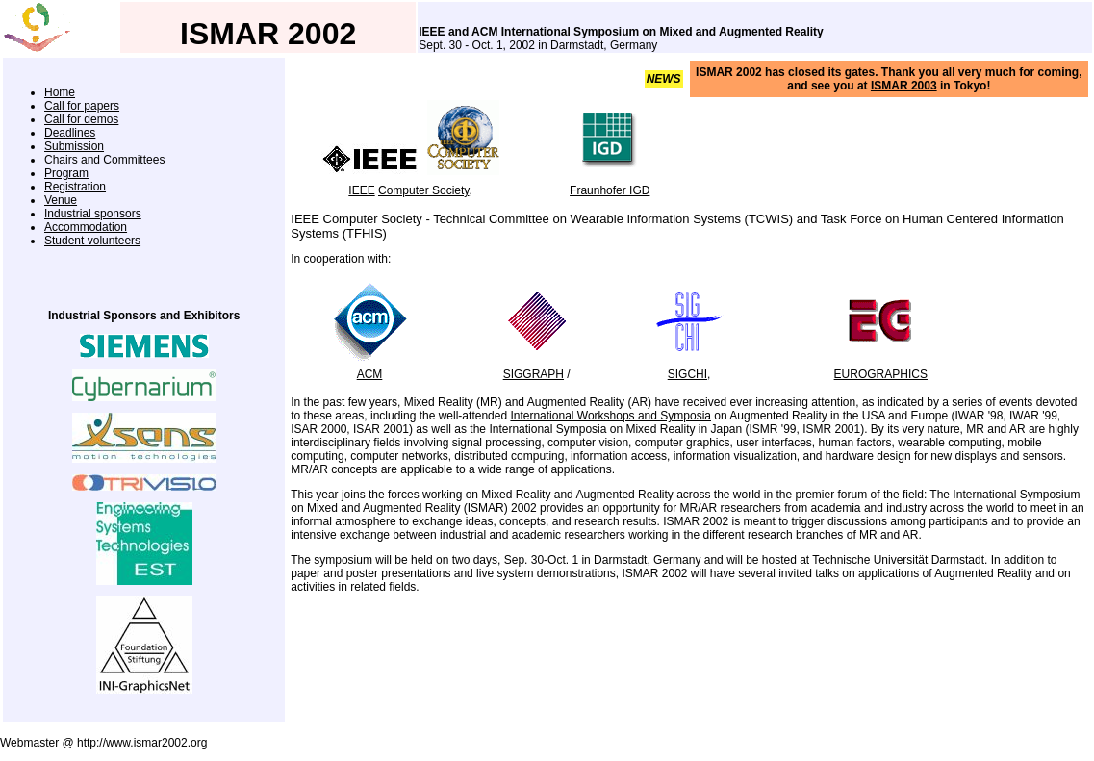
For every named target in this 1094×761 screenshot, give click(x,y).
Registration (75, 186)
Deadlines (69, 133)
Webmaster (29, 742)
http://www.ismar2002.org (142, 742)
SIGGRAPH (533, 374)
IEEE (361, 190)
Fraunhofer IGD (609, 190)
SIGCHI (687, 374)
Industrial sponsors (92, 213)
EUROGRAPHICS (881, 374)
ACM (370, 374)
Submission (74, 146)
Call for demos (81, 119)
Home (59, 92)
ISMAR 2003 (904, 85)
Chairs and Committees (104, 159)
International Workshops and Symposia (610, 415)
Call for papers (81, 106)
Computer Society (423, 190)
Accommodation (85, 227)
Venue (60, 200)
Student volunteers (92, 240)
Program (66, 173)
